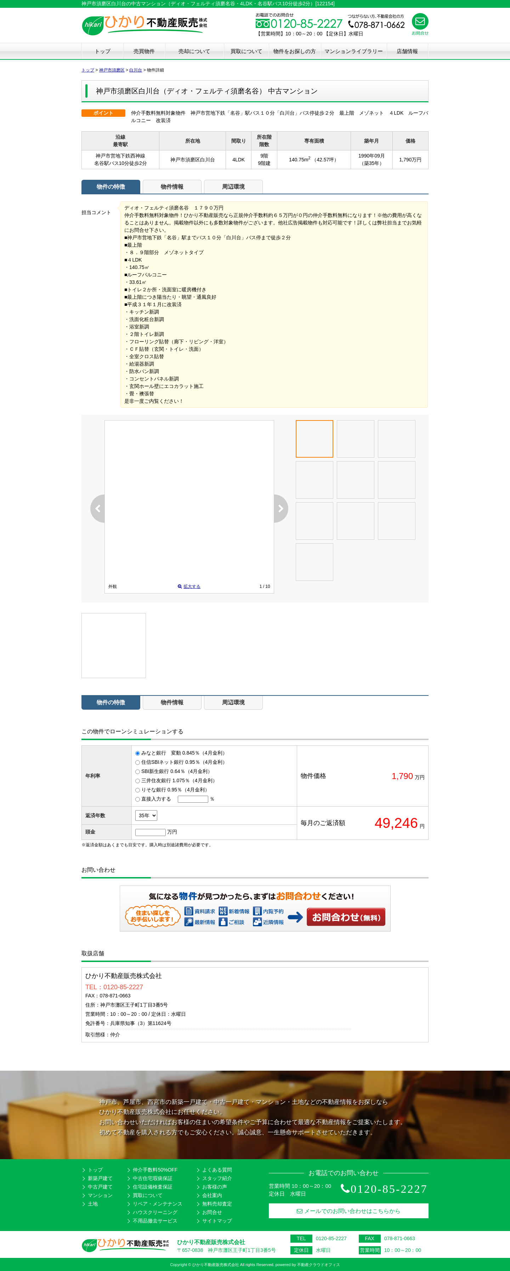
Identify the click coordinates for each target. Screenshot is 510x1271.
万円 (172, 832)
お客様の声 (214, 1187)
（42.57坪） (325, 159)
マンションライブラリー (353, 51)
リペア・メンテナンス (157, 1204)
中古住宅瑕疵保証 (152, 1178)
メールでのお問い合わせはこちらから (349, 1211)
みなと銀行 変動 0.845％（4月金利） (184, 753)
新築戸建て (100, 1178)
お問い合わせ (346, 917)
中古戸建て (100, 1187)
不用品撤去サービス (155, 1221)
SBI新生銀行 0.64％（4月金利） (177, 771)
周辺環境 (233, 187)
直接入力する (156, 799)
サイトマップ (217, 1221)
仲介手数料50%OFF (155, 1170)
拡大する (189, 586)
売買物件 (144, 51)
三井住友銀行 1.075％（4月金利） (179, 780)
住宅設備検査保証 (152, 1187)
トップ (102, 51)
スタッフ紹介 (217, 1178)
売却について (194, 51)
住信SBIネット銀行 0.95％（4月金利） (184, 762)
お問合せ (212, 1212)
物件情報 (172, 187)
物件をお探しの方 (294, 51)
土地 (93, 1204)
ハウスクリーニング (155, 1212)
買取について (246, 51)
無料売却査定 (217, 1204)
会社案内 (212, 1195)
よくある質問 (217, 1170)
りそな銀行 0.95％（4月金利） (175, 789)
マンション (100, 1195)
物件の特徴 (111, 187)
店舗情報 (407, 51)
